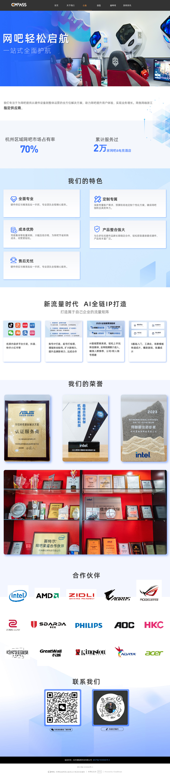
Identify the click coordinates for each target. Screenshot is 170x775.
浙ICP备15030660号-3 (101, 760)
